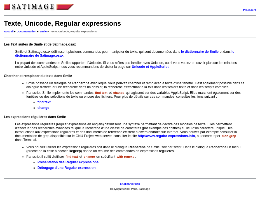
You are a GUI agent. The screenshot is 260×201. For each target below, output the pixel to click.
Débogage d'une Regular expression (67, 168)
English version (130, 183)
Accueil (8, 31)
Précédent (249, 9)
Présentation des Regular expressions (68, 162)
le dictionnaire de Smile (200, 52)
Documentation (26, 31)
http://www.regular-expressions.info (166, 136)
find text (44, 102)
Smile (43, 31)
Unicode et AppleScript (150, 67)
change (43, 108)
